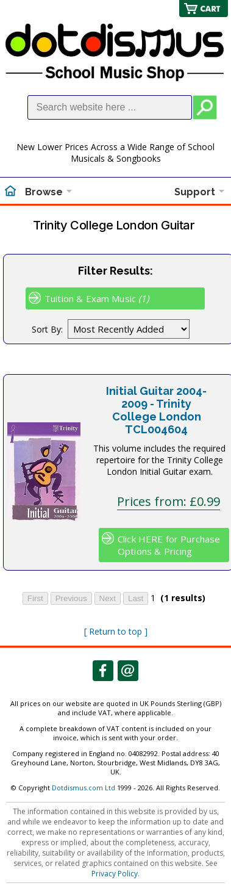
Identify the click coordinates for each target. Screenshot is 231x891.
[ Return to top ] (115, 631)
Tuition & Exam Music (96, 298)
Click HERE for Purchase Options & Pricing (169, 545)
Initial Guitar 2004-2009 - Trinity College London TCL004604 (156, 410)
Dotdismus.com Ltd (83, 787)
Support (194, 192)
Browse (44, 192)
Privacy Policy (114, 873)
